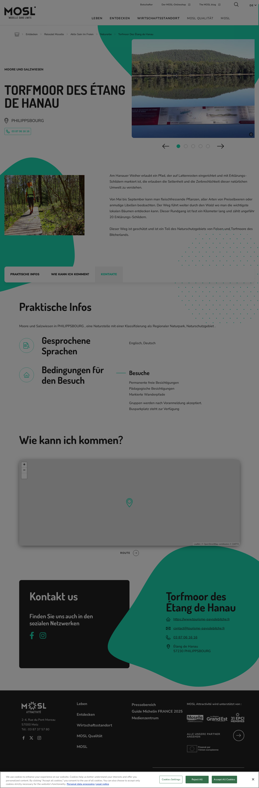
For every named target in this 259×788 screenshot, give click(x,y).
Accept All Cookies (224, 782)
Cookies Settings (171, 782)
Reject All (197, 782)
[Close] (253, 782)
